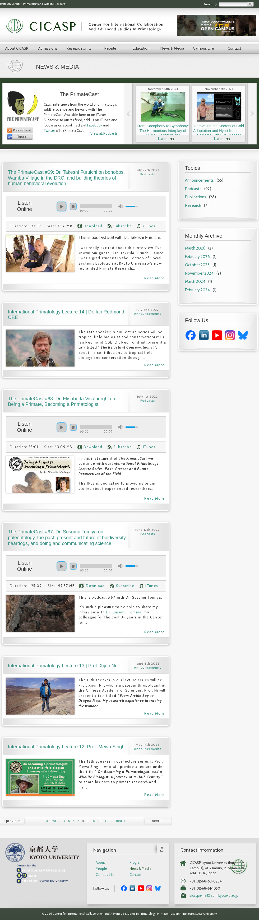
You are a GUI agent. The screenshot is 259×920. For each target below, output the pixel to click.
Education (141, 48)
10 (93, 821)
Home (16, 65)
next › (157, 821)
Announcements (199, 180)
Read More (154, 278)
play (61, 206)
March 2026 (195, 248)
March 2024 (195, 281)
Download (93, 226)
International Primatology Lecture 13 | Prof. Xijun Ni (62, 665)
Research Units (79, 48)
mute (120, 206)
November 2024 (199, 273)
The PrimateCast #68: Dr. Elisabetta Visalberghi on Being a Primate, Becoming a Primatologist (61, 401)
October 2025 (197, 264)
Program (136, 863)
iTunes (149, 226)
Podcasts (193, 188)
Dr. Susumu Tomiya (124, 612)
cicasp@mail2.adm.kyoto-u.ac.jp (214, 896)
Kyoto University (10, 4)
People (110, 48)
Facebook (94, 125)
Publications (195, 197)
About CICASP (16, 48)
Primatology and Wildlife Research (45, 4)
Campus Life (203, 48)
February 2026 (197, 256)
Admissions (48, 48)
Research (193, 205)
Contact (234, 48)
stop (73, 206)
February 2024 (197, 290)
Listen (163, 139)
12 (107, 821)
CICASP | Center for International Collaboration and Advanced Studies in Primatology (87, 26)
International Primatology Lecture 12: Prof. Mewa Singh (66, 746)
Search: (209, 4)
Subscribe (122, 226)
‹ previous (12, 821)
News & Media (172, 48)
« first (51, 821)
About (100, 863)
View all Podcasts (104, 133)
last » (121, 821)
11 (100, 821)
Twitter (49, 130)
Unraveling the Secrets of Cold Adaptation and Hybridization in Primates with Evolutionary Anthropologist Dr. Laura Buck (218, 133)
